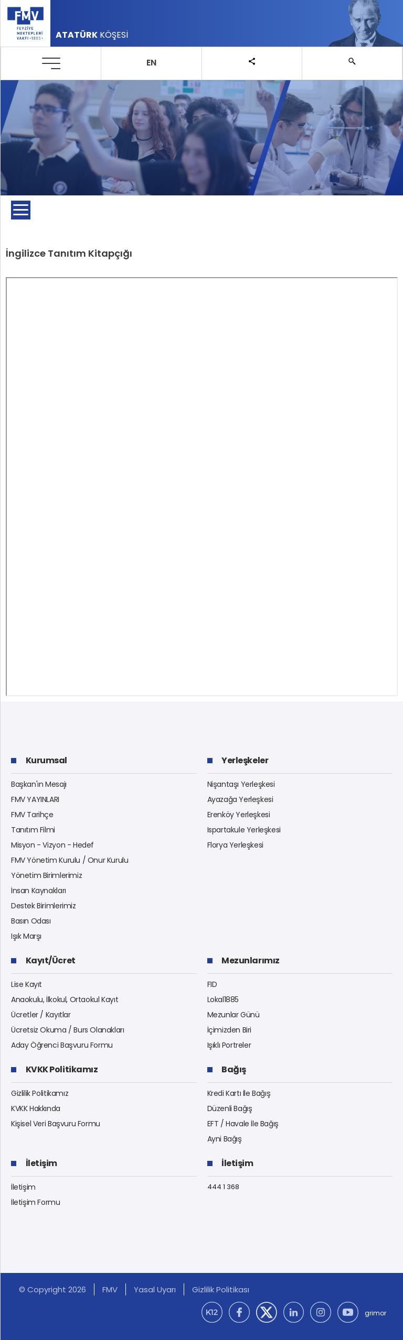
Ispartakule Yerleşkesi (244, 830)
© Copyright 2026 (52, 1289)
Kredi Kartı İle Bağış (239, 1093)
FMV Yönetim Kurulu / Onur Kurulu (70, 860)
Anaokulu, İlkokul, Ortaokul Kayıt (64, 999)
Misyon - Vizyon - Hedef (52, 845)
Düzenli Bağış (229, 1108)
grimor (375, 1313)
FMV (110, 1289)
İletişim (23, 1187)
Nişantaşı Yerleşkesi (241, 784)
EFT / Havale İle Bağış (243, 1123)
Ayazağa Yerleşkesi (240, 799)
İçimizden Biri (229, 1030)
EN (151, 63)
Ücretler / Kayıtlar (41, 1014)
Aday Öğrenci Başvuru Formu (62, 1045)
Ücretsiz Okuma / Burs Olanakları (67, 1030)
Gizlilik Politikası (220, 1289)
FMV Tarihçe (32, 814)
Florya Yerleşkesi (235, 845)
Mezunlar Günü (233, 1014)
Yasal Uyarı (155, 1289)
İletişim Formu (35, 1202)
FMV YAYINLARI (35, 799)
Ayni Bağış (224, 1139)
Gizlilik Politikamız (39, 1093)
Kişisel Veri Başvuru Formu (55, 1123)
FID (212, 984)
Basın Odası (31, 921)
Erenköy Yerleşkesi (238, 814)
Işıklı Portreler (229, 1045)
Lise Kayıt (26, 984)
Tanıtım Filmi (33, 830)
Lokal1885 (223, 999)
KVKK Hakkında (35, 1108)
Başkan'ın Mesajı (39, 784)
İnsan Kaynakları (38, 890)
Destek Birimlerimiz (43, 905)
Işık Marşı (26, 936)
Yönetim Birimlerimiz (46, 875)
